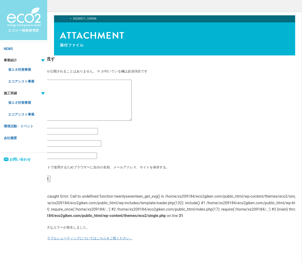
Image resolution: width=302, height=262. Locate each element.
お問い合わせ (17, 159)
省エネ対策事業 (19, 69)
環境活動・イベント (19, 126)
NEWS (8, 49)
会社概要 (10, 138)
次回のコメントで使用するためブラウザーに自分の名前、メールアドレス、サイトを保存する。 (98, 167)
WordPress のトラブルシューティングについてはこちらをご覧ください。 (78, 238)
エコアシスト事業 (21, 81)
